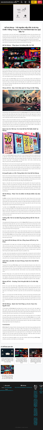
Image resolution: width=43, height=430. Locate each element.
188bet (41, 392)
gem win (41, 391)
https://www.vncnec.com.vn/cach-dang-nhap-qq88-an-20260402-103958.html (35, 403)
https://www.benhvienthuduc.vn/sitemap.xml (23, 387)
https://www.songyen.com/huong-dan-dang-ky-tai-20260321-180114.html (35, 421)
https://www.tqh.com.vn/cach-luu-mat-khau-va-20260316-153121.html (35, 394)
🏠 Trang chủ (17, 2)
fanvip (41, 388)
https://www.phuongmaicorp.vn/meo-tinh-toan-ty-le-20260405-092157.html (35, 412)
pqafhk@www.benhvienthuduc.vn (6, 390)
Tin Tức (21, 2)
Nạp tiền (25, 2)
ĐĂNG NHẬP (33, 2)
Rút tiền (29, 2)
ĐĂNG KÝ (39, 2)
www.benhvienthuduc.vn (8, 2)
